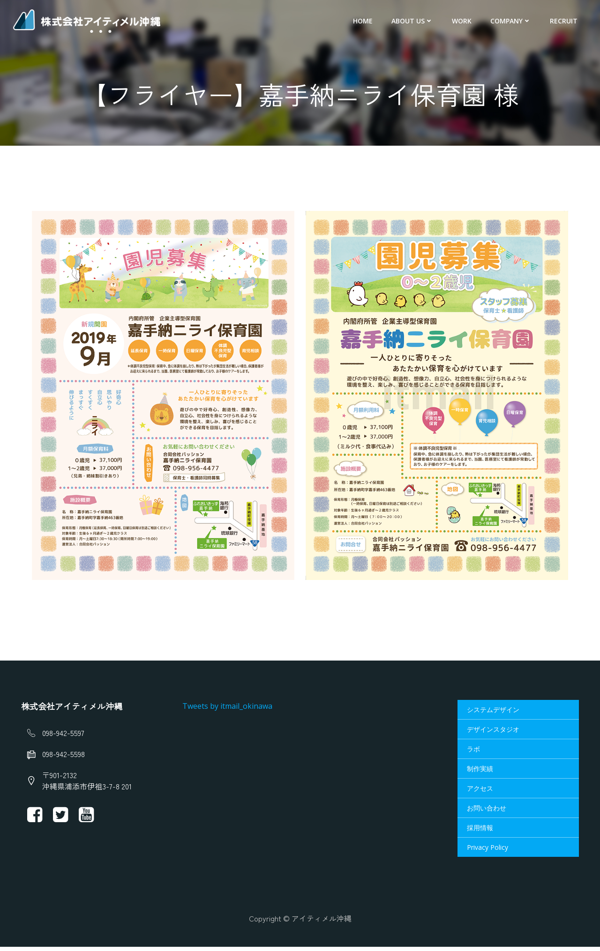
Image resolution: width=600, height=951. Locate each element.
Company (512, 21)
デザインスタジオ (492, 731)
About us (414, 21)
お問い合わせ (486, 810)
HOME (365, 21)
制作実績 (479, 770)
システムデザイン (492, 711)
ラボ (473, 751)
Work (463, 21)
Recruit (565, 21)
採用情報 (479, 829)
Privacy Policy (487, 849)
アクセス (479, 790)
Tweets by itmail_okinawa (229, 708)
